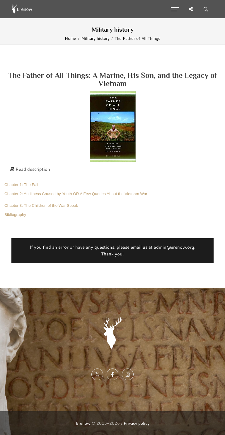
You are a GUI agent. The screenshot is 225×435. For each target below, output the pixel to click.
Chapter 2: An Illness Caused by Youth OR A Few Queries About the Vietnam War (75, 194)
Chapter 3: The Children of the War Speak (41, 205)
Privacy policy (136, 423)
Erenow (83, 423)
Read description (30, 169)
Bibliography (15, 214)
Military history (95, 38)
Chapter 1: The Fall (21, 184)
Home (70, 38)
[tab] (112, 169)
